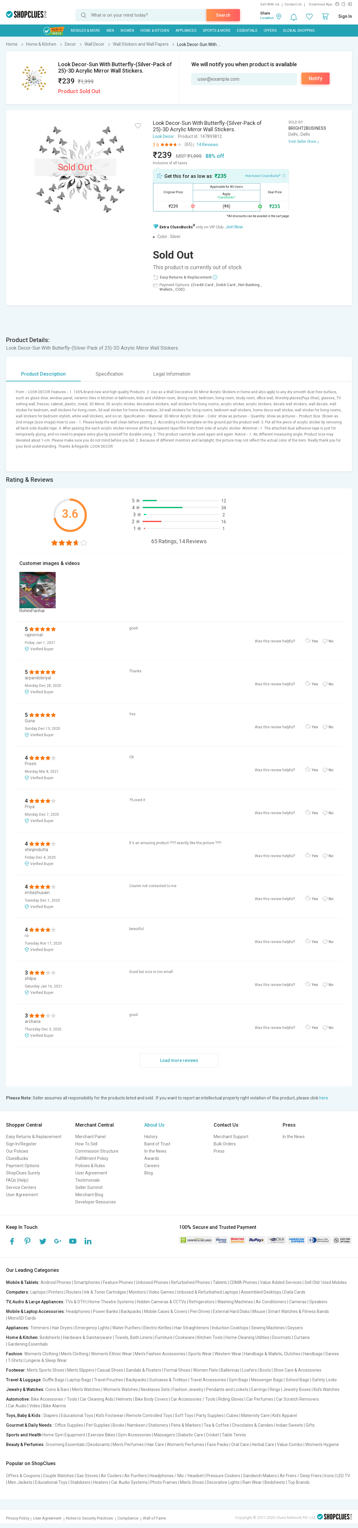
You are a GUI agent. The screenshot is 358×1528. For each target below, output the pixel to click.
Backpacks (131, 1311)
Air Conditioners (271, 1301)
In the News (155, 1151)
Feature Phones (118, 1282)
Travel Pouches (108, 1379)
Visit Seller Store (302, 141)
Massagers (164, 1434)
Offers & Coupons (23, 1475)
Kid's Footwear (109, 1415)
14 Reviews (207, 144)
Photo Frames (163, 1482)
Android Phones (56, 1282)
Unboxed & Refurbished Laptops (207, 1292)
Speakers (318, 1301)
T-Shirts (15, 1360)
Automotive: (18, 1399)
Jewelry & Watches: (25, 1389)
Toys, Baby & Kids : (24, 1415)
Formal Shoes (177, 1370)
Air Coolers (111, 1475)
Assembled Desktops (261, 1292)
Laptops (38, 1292)
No (331, 641)
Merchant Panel (90, 1136)
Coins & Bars (57, 1389)
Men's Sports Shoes (45, 1370)
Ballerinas (230, 1370)
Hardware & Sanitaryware (87, 1337)
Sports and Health (23, 1434)
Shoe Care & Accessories (297, 1370)
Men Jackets (20, 1482)
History (151, 1136)
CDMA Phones (243, 1282)
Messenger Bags (267, 1379)
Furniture (163, 1337)
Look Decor (163, 136)
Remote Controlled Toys (149, 1415)
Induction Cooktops (230, 1327)
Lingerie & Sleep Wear (46, 1360)
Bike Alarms (54, 1405)
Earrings (259, 1389)
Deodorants (98, 1444)
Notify (315, 78)
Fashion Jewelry (187, 1389)
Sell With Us (269, 4)
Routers (73, 1292)
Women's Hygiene (322, 1444)
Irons (329, 1475)
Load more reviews (179, 1060)
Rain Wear (252, 1482)
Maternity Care (255, 1415)
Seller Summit (89, 1187)
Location (267, 18)
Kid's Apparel (284, 1415)
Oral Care (240, 1444)
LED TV (343, 1475)
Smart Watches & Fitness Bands (298, 1311)
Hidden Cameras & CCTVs (161, 1301)
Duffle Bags (53, 1379)
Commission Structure (96, 1151)
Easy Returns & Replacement (33, 1136)
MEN (110, 30)
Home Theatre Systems (111, 1301)
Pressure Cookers (223, 1475)
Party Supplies (210, 1415)
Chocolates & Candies (252, 1425)
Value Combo (290, 1444)
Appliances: (17, 1327)
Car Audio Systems (129, 1482)
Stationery (158, 1425)
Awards (151, 1158)
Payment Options (22, 1165)
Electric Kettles (157, 1327)
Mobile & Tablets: (23, 1282)
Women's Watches (120, 1389)
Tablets (220, 1282)
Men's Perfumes (128, 1444)
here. (324, 1097)
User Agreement (22, 1194)
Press (219, 1151)
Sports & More (217, 30)
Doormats (281, 1337)
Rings (275, 1389)
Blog (148, 1172)
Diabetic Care (190, 1434)
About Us (154, 1125)
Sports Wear (200, 1353)
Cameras (298, 1301)
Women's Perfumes (185, 1444)
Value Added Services (281, 1282)
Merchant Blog (89, 1194)
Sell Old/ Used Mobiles (325, 1282)
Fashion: (14, 1353)
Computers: (17, 1292)
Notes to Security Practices (89, 1518)
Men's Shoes (192, 1482)
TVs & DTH (75, 1301)
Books (118, 1425)
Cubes (232, 1415)
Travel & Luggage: (24, 1379)
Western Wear (228, 1353)
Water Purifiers (126, 1327)
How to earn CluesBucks (265, 175)
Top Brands (299, 1482)
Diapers (51, 1415)
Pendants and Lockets (227, 1389)
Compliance (127, 1518)
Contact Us (293, 4)
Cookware (185, 1337)
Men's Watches (86, 1389)
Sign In (345, 16)
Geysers (295, 1327)
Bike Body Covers (151, 1399)
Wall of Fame (154, 1518)
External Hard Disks (231, 1311)
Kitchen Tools (210, 1337)
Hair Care (155, 1444)
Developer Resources (95, 1202)
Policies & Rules (90, 1165)
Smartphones (87, 1282)
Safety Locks (324, 1379)
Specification (109, 374)
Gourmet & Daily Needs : (30, 1425)
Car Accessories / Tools (193, 1399)
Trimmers (39, 1327)
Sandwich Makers (260, 1475)
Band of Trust (157, 1143)
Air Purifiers (135, 1475)
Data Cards (294, 1292)
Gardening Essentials (28, 1344)
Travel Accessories (208, 1379)
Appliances (186, 30)
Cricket (212, 1434)
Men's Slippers (80, 1370)
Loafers (249, 1370)
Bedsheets (50, 1337)
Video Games (161, 1292)
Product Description (43, 374)
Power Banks (105, 1311)
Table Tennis (234, 1434)
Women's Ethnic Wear (111, 1353)
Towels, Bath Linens (134, 1337)
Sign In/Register (21, 1143)
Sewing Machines (268, 1327)
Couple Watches (58, 1475)
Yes (315, 641)
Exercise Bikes (101, 1434)
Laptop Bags (79, 1379)
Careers (151, 1165)
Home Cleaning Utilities (247, 1337)
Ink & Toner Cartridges (105, 1292)
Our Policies (17, 1151)
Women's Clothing (41, 1353)
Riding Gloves (231, 1399)
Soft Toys (184, 1415)
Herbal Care (263, 1444)
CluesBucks (17, 1158)
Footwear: (16, 1370)
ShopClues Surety (23, 1172)
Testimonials (87, 1180)
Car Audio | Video (24, 1405)
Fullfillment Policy (91, 1158)
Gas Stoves (87, 1475)
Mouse (258, 1311)
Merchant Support (231, 1136)
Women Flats (205, 1370)
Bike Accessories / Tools (54, 1399)
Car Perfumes (259, 1399)
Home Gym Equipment (63, 1434)
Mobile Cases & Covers (165, 1311)
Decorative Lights (223, 1482)
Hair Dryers (62, 1327)
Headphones (78, 1311)
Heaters (100, 1482)
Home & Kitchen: (22, 1337)
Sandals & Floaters (143, 1370)
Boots (265, 1370)
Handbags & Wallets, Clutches (272, 1353)
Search (223, 15)
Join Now (234, 226)
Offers (270, 30)
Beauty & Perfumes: (25, 1444)
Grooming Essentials (65, 1444)
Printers (56, 1292)
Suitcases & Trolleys (168, 1379)
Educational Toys (77, 1415)
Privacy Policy (17, 1518)
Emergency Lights (92, 1327)
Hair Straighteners (191, 1327)
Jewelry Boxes (297, 1389)
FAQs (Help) (17, 1180)
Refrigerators (202, 1301)
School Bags (297, 1379)
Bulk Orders (225, 1143)
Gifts (310, 1425)
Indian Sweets (289, 1425)
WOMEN (127, 30)
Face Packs (217, 1444)
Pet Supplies (98, 1425)
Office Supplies (69, 1425)
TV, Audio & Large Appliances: (35, 1301)
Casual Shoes (110, 1370)
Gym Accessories (134, 1434)
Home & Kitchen (154, 30)
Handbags (313, 1353)
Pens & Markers (186, 1425)
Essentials (247, 30)
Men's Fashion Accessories (160, 1353)
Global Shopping (299, 30)
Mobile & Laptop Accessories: (35, 1311)
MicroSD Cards (22, 1318)
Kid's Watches (327, 1389)
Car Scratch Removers (297, 1399)
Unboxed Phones (152, 1282)
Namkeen (136, 1425)
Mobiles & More (85, 30)
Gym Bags (238, 1379)
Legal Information (171, 374)
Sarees (332, 1353)
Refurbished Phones (190, 1282)
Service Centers (21, 1187)
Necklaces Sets (155, 1389)
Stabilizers (80, 1482)
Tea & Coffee (216, 1425)
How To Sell (86, 1143)
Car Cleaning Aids (96, 1399)
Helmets (124, 1399)
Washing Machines (235, 1301)
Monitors (137, 1292)
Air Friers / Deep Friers (301, 1475)
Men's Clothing (74, 1353)
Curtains (302, 1337)
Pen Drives (200, 1311)
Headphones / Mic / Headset (176, 1475)
